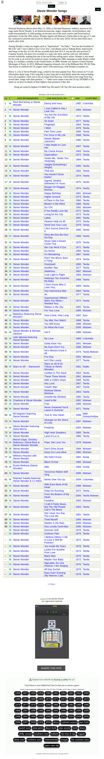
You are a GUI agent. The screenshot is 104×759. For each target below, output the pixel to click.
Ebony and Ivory (53, 103)
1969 (78, 151)
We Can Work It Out (55, 247)
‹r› (6, 98)
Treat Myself (51, 519)
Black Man (50, 556)
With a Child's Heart (55, 380)
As (45, 294)
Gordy (86, 467)
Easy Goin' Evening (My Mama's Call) (55, 574)
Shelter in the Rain (54, 523)
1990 (78, 452)
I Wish (47, 128)
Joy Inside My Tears (55, 546)
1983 (78, 500)
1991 (78, 343)
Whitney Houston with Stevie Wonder (25, 457)
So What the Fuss (54, 327)
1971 (78, 210)
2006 (78, 495)
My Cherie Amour (53, 151)
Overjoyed (49, 264)
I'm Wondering (52, 254)
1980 (78, 140)
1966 (78, 200)
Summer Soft (51, 530)
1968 (78, 135)
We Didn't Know (52, 457)
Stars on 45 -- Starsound (26, 366)
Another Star (51, 267)
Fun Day (49, 356)
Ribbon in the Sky (53, 307)
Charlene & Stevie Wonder (27, 400)
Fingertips (49, 124)
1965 (78, 166)
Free (46, 403)
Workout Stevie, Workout (52, 392)
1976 (78, 128)
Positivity (49, 427)
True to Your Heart (54, 415)
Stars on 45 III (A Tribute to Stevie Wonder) (53, 366)
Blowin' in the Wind (54, 203)
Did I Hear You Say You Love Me (54, 514)
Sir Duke (49, 121)
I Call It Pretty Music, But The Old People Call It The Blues (55, 507)
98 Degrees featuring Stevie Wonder (24, 415)
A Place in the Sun (54, 200)
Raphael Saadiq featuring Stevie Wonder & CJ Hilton (27, 479)
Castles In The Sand (55, 373)
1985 (78, 131)
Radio (86, 366)
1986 (78, 264)
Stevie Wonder (21, 109)
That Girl (49, 170)
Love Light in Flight (54, 274)
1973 (78, 116)
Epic (85, 315)
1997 (78, 315)
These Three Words (55, 376)
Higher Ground (52, 196)
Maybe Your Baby (53, 559)
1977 (78, 121)
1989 (78, 403)
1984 (78, 109)
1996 (78, 526)
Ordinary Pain (51, 533)
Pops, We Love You (55, 442)
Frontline (49, 500)
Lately (47, 218)
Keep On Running (54, 490)
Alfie (46, 467)
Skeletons (49, 271)
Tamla (86, 116)
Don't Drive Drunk (53, 448)
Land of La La (51, 436)
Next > (63, 95)
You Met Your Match (55, 320)
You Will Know (52, 323)
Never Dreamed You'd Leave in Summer (56, 408)
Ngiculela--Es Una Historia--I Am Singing (56, 564)
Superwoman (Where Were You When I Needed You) (55, 301)
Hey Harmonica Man (55, 290)
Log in (43, 599)
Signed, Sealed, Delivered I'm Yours (54, 182)
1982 (78, 103)
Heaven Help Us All (54, 221)
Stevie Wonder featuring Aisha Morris (26, 427)
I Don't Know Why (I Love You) (55, 286)
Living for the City (53, 214)
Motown (87, 109)
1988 (78, 323)
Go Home (49, 250)
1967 (78, 146)
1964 (78, 290)
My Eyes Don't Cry (54, 347)
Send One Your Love (55, 225)
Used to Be (50, 400)
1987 (78, 271)
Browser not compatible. (51, 9)
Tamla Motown (91, 351)
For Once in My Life (55, 135)
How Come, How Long (56, 315)
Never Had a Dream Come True (55, 242)
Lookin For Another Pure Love (54, 551)
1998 (78, 415)
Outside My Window (55, 396)
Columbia (88, 103)
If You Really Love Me (56, 210)
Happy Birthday (52, 193)
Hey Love (49, 383)
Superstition (50, 154)
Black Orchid (51, 462)
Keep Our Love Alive (55, 452)
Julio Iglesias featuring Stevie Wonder (25, 338)
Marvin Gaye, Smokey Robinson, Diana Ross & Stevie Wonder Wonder (26, 442)
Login (98, 9)
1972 (78, 154)
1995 (78, 310)
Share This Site (51, 668)
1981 (78, 193)
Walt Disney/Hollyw (90, 415)
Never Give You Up (54, 479)
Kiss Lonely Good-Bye (56, 526)
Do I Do (48, 207)
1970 (78, 182)
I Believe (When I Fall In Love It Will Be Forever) (55, 540)
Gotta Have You (52, 343)
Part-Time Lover (53, 131)
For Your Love (52, 310)
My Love (49, 338)
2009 (78, 479)
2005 (78, 327)
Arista (86, 457)
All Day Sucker (52, 569)
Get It (47, 332)
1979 (78, 225)
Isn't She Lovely (52, 360)
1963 (78, 124)
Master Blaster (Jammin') (52, 140)
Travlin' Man (50, 387)
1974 (78, 175)
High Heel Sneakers (55, 432)
